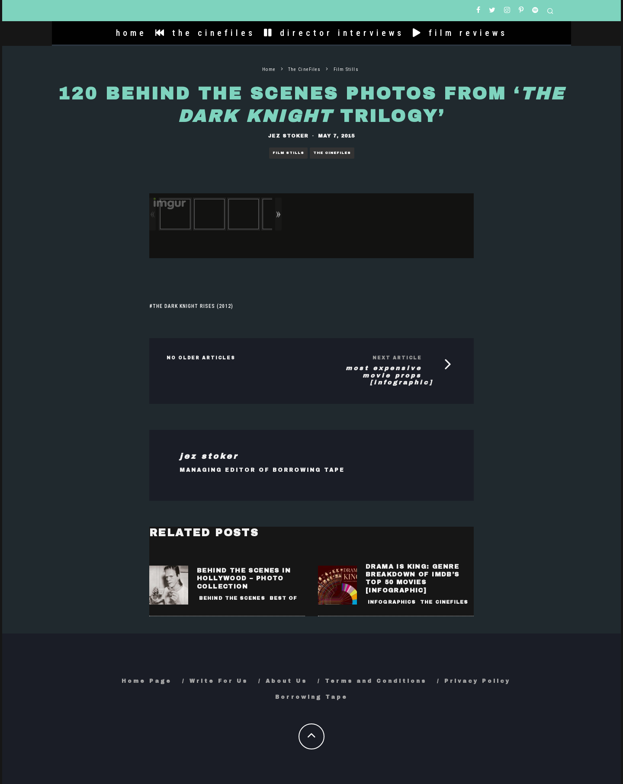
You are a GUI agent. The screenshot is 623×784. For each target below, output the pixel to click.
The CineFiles (332, 153)
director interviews (334, 33)
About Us (286, 681)
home (131, 33)
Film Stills (288, 153)
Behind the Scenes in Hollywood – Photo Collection (244, 578)
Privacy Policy (477, 681)
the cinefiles (205, 33)
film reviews (460, 33)
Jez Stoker (288, 135)
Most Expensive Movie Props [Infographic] (389, 375)
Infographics (392, 602)
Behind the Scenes (232, 598)
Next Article (397, 357)
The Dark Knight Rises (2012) (193, 306)
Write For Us (218, 681)
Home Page (147, 681)
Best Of (284, 598)
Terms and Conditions (376, 681)
